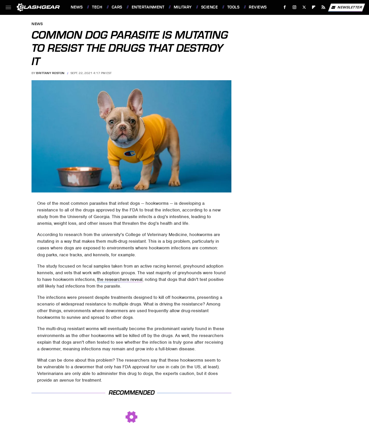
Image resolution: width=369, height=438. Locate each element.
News (77, 7)
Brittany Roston (50, 73)
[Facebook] (285, 7)
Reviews (258, 7)
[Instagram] (294, 7)
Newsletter (346, 7)
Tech (97, 7)
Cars (117, 7)
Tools (233, 7)
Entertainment (148, 7)
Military (183, 7)
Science (209, 7)
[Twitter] (304, 7)
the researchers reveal (119, 279)
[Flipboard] (313, 7)
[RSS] (323, 7)
